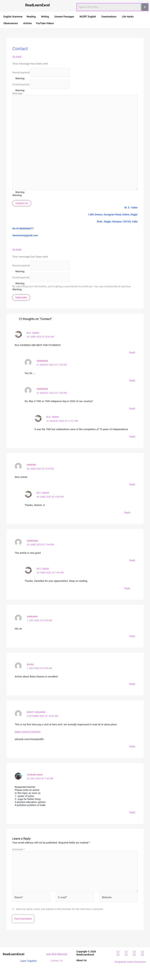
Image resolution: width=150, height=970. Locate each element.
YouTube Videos (45, 23)
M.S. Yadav (33, 332)
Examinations (109, 16)
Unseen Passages (64, 16)
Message (17, 93)
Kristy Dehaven (36, 711)
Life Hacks (128, 16)
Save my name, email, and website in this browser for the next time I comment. (60, 908)
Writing (45, 16)
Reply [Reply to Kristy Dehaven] (132, 746)
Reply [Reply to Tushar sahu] (132, 812)
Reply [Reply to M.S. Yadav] (132, 352)
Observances (10, 23)
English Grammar (12, 16)
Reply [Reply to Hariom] (132, 484)
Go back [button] (17, 56)
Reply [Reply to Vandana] (132, 635)
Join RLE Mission (56, 953)
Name (21, 72)
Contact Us (21, 203)
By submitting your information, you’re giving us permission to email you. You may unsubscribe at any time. (71, 286)
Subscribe (21, 297)
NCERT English (88, 16)
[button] (32, 16)
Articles (27, 23)
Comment (18, 848)
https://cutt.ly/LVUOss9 (28, 731)
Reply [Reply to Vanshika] (132, 380)
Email (20, 84)
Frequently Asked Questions (130, 961)
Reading (31, 16)
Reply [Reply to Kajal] (132, 683)
